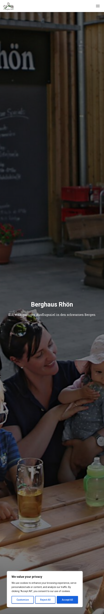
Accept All (67, 599)
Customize (23, 599)
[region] (45, 589)
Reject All (45, 599)
